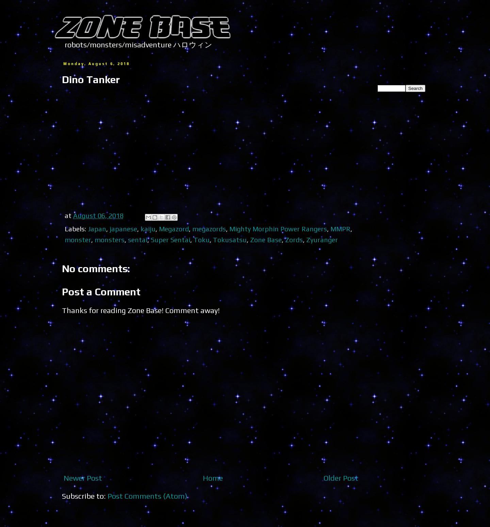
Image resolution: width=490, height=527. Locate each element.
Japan (97, 229)
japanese (123, 229)
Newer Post (83, 478)
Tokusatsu (230, 240)
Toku (202, 240)
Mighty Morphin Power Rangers (278, 229)
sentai (137, 240)
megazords (209, 229)
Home (213, 478)
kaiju (148, 229)
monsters (110, 240)
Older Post (341, 478)
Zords (294, 240)
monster (78, 240)
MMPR (340, 229)
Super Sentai (170, 240)
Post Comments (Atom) (147, 496)
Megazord (174, 229)
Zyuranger (322, 240)
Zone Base (266, 240)
